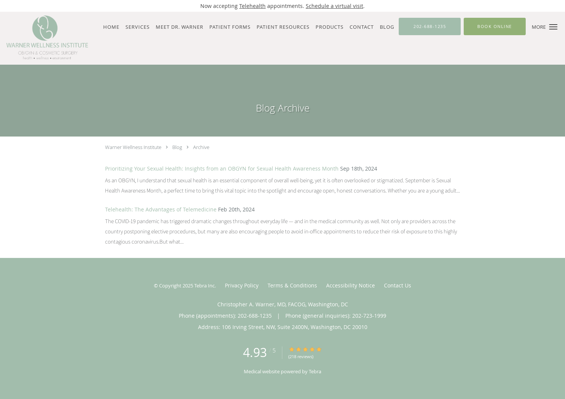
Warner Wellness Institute (133, 147)
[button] (553, 26)
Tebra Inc (204, 285)
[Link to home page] (45, 38)
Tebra (315, 371)
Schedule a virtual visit (334, 5)
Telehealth (252, 5)
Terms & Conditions (292, 285)
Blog (177, 147)
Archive (201, 147)
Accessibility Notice (350, 285)
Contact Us (397, 285)
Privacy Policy (242, 285)
